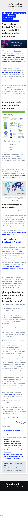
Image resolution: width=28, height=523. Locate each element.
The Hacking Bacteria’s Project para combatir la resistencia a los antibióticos (11, 30)
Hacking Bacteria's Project (9, 17)
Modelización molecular (8, 21)
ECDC (15, 144)
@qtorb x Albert (15, 4)
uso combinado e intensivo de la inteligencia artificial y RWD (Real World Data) (13, 268)
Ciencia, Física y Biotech (19, 13)
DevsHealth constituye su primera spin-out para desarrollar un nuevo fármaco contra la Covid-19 (14, 456)
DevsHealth (12, 15)
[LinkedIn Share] (20, 422)
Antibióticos (8, 13)
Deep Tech (5, 15)
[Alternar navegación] (2, 5)
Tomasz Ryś (11, 418)
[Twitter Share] (17, 422)
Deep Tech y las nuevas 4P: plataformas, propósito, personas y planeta (14, 433)
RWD (17, 21)
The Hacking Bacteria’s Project (11, 72)
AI (3, 13)
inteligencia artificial (8, 19)
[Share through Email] (24, 422)
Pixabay (19, 418)
